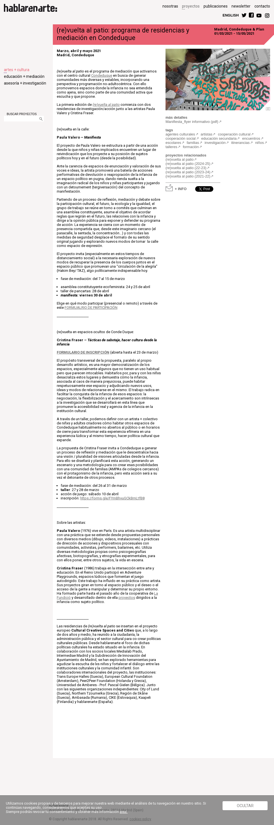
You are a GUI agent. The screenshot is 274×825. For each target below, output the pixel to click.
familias (193, 143)
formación (191, 147)
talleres (171, 147)
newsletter (241, 6)
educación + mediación (24, 76)
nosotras (170, 6)
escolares (173, 143)
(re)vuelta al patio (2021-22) (188, 176)
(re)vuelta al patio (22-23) (186, 168)
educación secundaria (219, 138)
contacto (262, 6)
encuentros (251, 138)
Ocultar (245, 805)
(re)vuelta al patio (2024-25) (188, 164)
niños (259, 143)
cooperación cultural (234, 134)
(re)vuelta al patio (106, 104)
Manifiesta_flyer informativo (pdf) (192, 122)
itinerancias (240, 143)
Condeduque (101, 75)
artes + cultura (16, 69)
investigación (215, 143)
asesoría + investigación (25, 83)
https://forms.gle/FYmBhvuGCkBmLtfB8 (112, 498)
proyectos (191, 6)
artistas (206, 134)
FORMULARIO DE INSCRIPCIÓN (83, 352)
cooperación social (181, 138)
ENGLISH (231, 15)
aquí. (123, 812)
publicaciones (216, 6)
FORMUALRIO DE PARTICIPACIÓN (91, 307)
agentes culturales (180, 134)
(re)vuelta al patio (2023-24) (188, 172)
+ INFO (180, 188)
